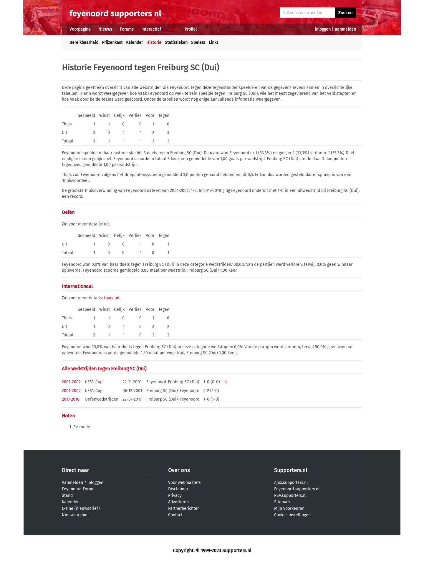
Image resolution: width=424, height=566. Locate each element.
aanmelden (345, 29)
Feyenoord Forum (78, 489)
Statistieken (176, 42)
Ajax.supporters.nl (291, 482)
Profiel (191, 29)
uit (106, 224)
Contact (175, 514)
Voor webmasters (184, 482)
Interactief (151, 29)
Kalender (134, 42)
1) (225, 382)
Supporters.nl (290, 470)
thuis (108, 298)
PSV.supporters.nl (290, 495)
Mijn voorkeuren (289, 508)
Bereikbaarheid (83, 42)
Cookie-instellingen (292, 514)
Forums (127, 29)
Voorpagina (80, 29)
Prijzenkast (112, 42)
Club (173, 29)
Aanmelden (72, 482)
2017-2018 (71, 399)
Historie (153, 42)
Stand (67, 495)
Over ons (179, 470)
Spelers (198, 42)
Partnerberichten (184, 508)
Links (213, 42)
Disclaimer (178, 489)
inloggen (323, 29)
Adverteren (178, 501)
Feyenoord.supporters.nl (296, 489)
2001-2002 (71, 381)
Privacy (175, 495)
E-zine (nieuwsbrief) (81, 508)
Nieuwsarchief (75, 514)
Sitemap (282, 501)
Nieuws (105, 29)
